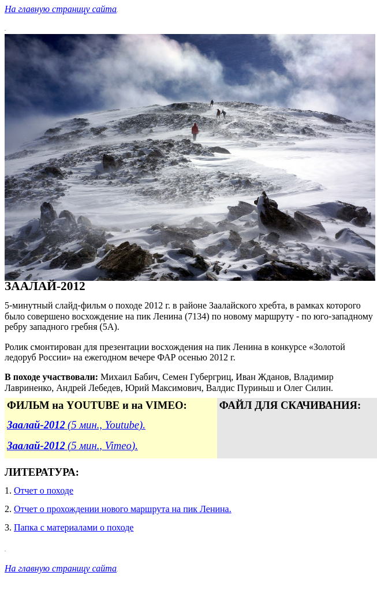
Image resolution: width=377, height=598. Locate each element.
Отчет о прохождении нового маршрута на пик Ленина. (123, 509)
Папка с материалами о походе (73, 527)
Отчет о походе (43, 490)
